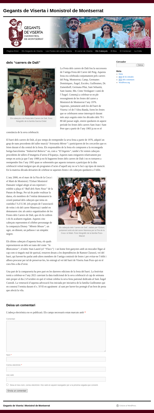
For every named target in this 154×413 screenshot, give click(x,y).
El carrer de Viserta (83, 51)
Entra (121, 74)
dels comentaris (126, 80)
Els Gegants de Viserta (32, 51)
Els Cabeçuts (102, 51)
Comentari (10, 319)
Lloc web (10, 375)
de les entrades (126, 77)
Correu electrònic (14, 365)
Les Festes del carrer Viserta (59, 51)
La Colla (138, 51)
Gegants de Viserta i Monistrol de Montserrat (53, 10)
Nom (8, 355)
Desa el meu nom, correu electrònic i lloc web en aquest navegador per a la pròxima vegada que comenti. (54, 385)
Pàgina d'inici (13, 51)
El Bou (114, 51)
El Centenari (125, 51)
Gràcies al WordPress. (127, 406)
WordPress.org (124, 82)
